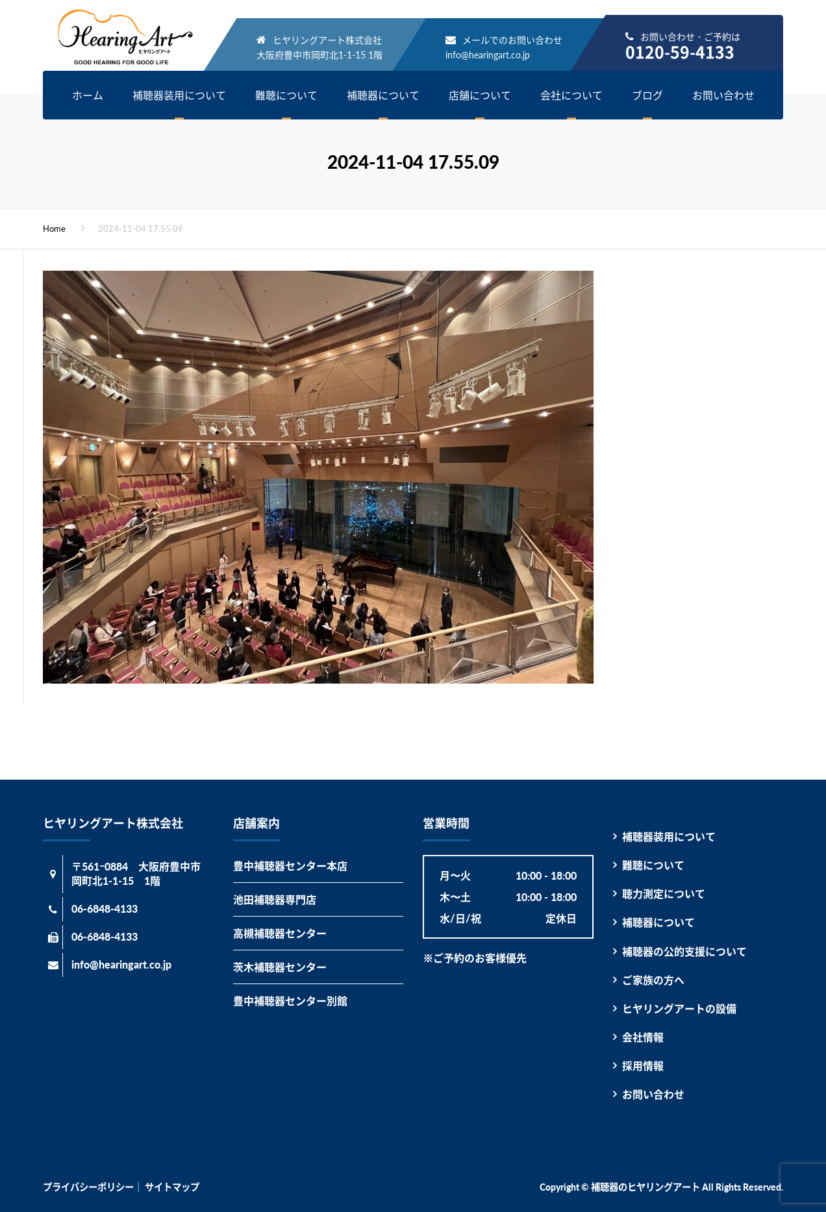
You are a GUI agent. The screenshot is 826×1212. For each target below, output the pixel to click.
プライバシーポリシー (88, 1187)
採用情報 (643, 1065)
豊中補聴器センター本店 (290, 866)
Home (54, 228)
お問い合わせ (723, 95)
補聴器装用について (179, 95)
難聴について (286, 95)
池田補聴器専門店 (274, 899)
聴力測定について (663, 893)
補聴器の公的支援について (684, 951)
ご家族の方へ (653, 980)
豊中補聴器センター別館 (290, 1001)
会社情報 (643, 1037)
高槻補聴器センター (280, 933)
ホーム (87, 95)
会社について (571, 95)
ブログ (647, 95)
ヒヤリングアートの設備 (679, 1008)
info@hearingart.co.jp (487, 54)
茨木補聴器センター (280, 967)
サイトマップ (172, 1187)
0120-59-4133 (679, 52)
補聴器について (383, 95)
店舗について (480, 95)
